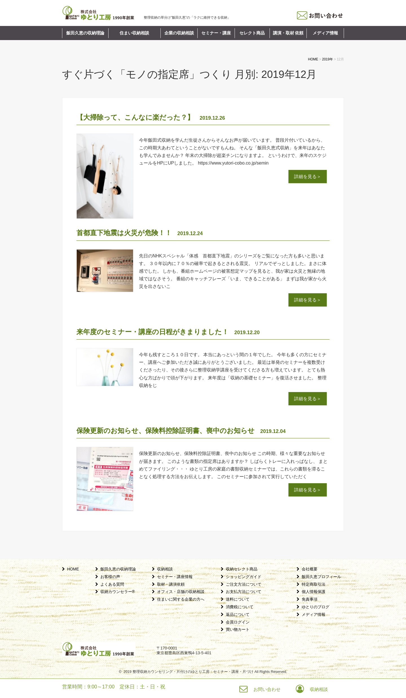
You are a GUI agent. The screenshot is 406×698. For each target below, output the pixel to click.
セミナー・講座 (216, 33)
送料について (238, 599)
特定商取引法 (313, 584)
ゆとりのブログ (315, 607)
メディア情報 (325, 33)
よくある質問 (112, 584)
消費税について (239, 607)
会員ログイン (238, 622)
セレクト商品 (252, 33)
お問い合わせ (267, 689)
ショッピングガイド (243, 576)
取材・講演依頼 (171, 584)
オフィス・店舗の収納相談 (180, 591)
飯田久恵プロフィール (321, 576)
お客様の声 (110, 576)
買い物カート (238, 629)
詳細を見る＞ (307, 176)
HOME (73, 569)
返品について (238, 614)
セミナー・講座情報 (175, 576)
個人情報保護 (313, 591)
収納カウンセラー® (117, 591)
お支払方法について (243, 591)
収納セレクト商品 (241, 569)
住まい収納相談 (134, 33)
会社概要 (309, 569)
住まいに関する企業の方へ (180, 599)
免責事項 (309, 599)
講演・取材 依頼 (288, 33)
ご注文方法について (243, 584)
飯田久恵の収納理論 (85, 33)
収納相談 (165, 569)
